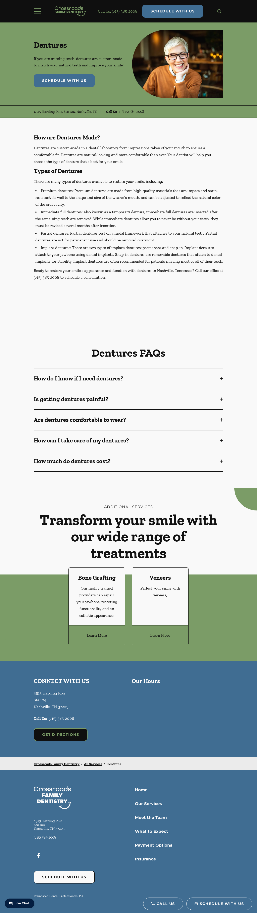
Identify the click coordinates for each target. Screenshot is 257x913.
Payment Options (153, 845)
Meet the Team (151, 817)
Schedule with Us (173, 11)
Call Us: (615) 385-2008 (117, 11)
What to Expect (151, 831)
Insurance (145, 859)
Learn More (97, 635)
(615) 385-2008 (133, 111)
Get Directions (60, 734)
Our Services (148, 803)
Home (141, 789)
